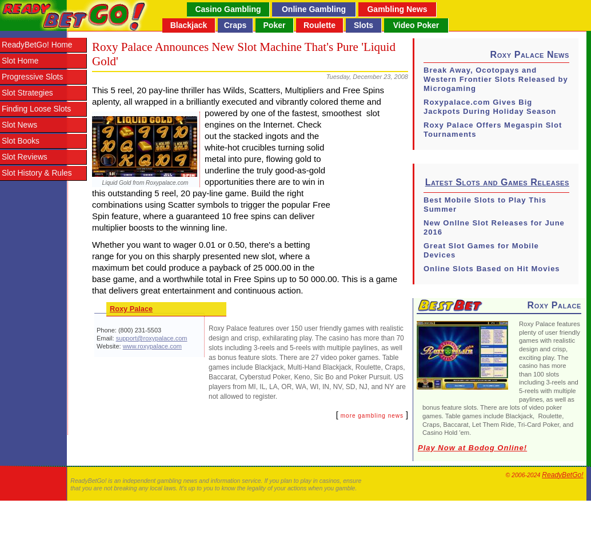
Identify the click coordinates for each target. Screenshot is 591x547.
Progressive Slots (32, 77)
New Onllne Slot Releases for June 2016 (494, 227)
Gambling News (397, 9)
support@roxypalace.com (151, 338)
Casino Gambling (228, 9)
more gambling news (372, 416)
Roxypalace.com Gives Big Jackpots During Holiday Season (490, 107)
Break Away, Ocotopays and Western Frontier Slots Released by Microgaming (496, 79)
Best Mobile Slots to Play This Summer (485, 204)
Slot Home (20, 61)
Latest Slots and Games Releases (497, 182)
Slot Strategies (27, 93)
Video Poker (416, 25)
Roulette (320, 25)
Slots (363, 25)
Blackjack (188, 25)
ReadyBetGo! (562, 475)
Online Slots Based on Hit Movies (492, 268)
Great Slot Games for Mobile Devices (481, 250)
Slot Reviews (24, 157)
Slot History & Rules (37, 173)
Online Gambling (314, 9)
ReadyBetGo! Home (37, 45)
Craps (235, 25)
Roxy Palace (131, 308)
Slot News (19, 125)
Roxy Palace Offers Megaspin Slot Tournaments (493, 129)
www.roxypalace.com (152, 346)
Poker (274, 25)
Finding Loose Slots (36, 109)
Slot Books (20, 141)
